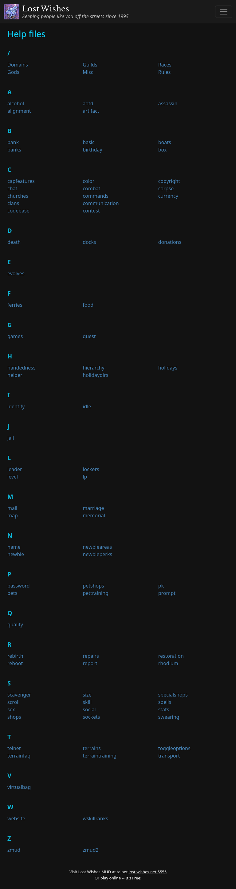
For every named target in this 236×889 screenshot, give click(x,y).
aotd (88, 103)
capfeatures (21, 181)
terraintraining (99, 755)
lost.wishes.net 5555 (148, 872)
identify (16, 406)
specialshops (173, 694)
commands (95, 195)
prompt (166, 593)
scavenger (19, 694)
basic (88, 142)
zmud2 (90, 850)
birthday (92, 149)
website (16, 818)
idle (87, 406)
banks (14, 149)
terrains (91, 748)
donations (170, 242)
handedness (21, 367)
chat (12, 188)
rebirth (15, 656)
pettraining (95, 593)
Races (164, 64)
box (162, 149)
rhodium (168, 663)
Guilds (90, 64)
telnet (14, 748)
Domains (17, 64)
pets (12, 593)
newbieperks (97, 554)
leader (14, 469)
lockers (91, 469)
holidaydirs (95, 375)
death (14, 242)
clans (13, 203)
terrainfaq (18, 755)
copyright (169, 181)
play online (110, 878)
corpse (166, 188)
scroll (13, 702)
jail (10, 437)
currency (168, 195)
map (12, 515)
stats (163, 709)
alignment (19, 110)
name (14, 547)
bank (13, 142)
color (88, 181)
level (12, 476)
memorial (94, 515)
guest (89, 336)
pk (161, 585)
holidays (167, 367)
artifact (91, 110)
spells (164, 702)
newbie (15, 554)
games (15, 336)
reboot (15, 663)
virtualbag (19, 787)
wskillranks (95, 818)
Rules (164, 72)
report (90, 663)
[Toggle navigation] (223, 12)
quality (15, 624)
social (89, 709)
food (88, 304)
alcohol (15, 103)
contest (91, 210)
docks (89, 242)
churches (17, 195)
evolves (15, 273)
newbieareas (97, 547)
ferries (14, 304)
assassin (168, 103)
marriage (93, 508)
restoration (171, 656)
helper (14, 375)
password (18, 585)
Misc (88, 72)
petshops (93, 585)
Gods (13, 72)
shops (14, 716)
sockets (91, 716)
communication (101, 203)
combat (91, 188)
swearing (168, 716)
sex (11, 709)
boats (164, 142)
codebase (18, 210)
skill (87, 702)
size (87, 694)
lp (85, 476)
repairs (91, 656)
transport (169, 755)
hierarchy (93, 367)
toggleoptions (174, 748)
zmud (13, 850)
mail (12, 508)
